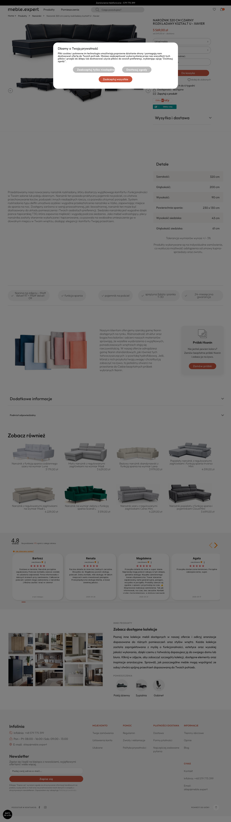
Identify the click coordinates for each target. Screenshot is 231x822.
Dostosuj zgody (136, 69)
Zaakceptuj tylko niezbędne (95, 69)
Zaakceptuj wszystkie (115, 79)
